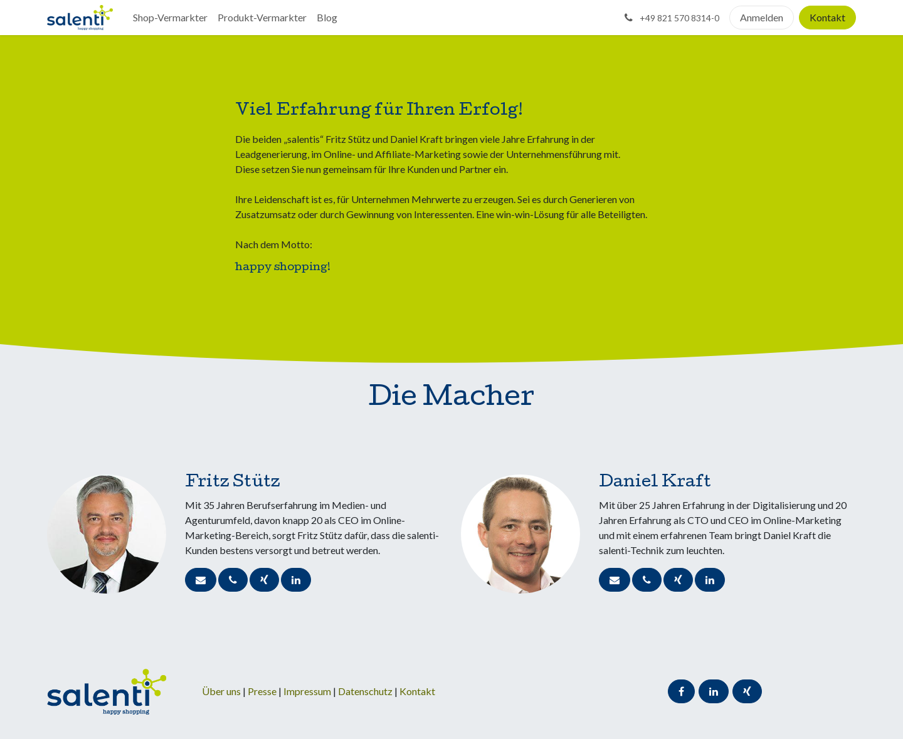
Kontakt (827, 17)
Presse (262, 691)
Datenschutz (366, 691)
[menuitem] (170, 17)
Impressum (308, 691)
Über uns (221, 691)
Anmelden (761, 17)
